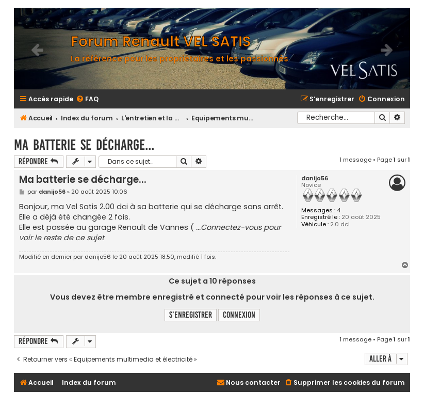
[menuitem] (87, 99)
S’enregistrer (190, 315)
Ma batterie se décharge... (84, 145)
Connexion (239, 315)
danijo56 (314, 178)
